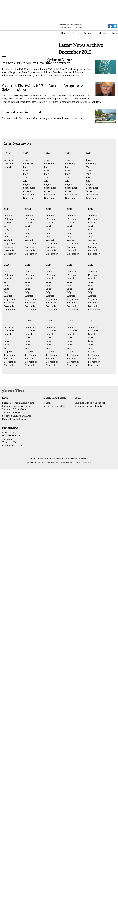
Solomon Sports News (14, 412)
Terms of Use (9, 442)
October (28, 191)
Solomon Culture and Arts (16, 415)
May (25, 173)
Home (64, 33)
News (76, 33)
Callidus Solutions (82, 462)
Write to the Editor (12, 435)
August (27, 184)
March (8, 166)
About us (7, 438)
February (9, 163)
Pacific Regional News (14, 418)
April (7, 170)
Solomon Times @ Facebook (90, 402)
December (29, 198)
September (29, 187)
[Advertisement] (27, 28)
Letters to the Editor (54, 405)
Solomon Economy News (16, 405)
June (25, 177)
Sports (102, 33)
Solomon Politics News (14, 409)
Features (48, 402)
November (29, 194)
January (8, 159)
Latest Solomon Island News (18, 402)
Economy (89, 33)
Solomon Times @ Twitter (89, 405)
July (25, 180)
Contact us (8, 432)
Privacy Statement (12, 445)
